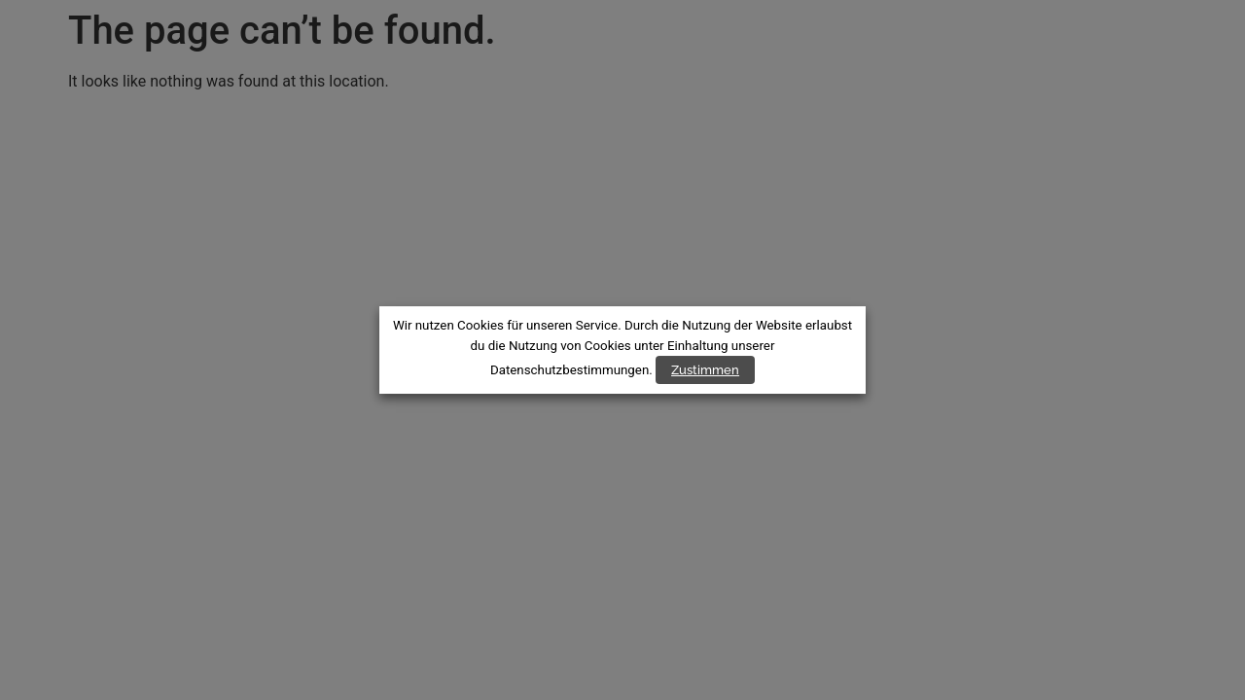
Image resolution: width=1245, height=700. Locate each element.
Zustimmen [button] (705, 370)
